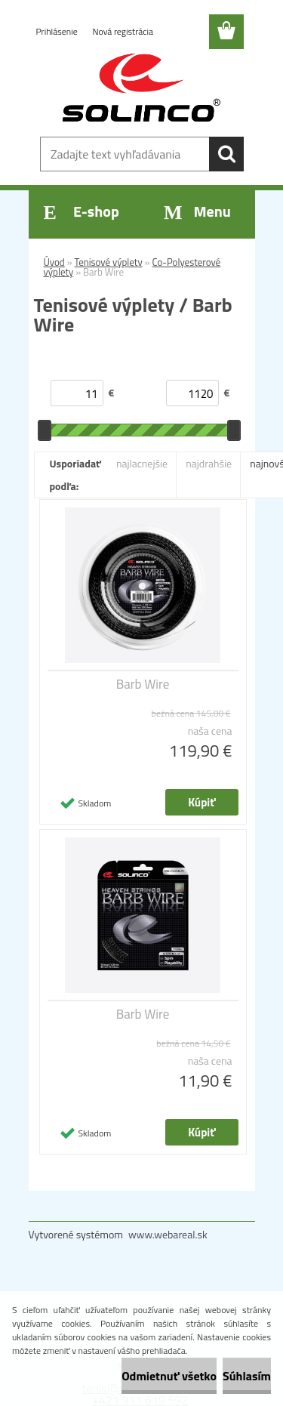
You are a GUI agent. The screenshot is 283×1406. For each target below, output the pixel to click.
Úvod (54, 262)
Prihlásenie (58, 31)
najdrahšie (209, 463)
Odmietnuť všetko (169, 1376)
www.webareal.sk (168, 1234)
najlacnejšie (142, 463)
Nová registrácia (122, 31)
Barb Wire (143, 684)
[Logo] (141, 88)
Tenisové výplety (109, 262)
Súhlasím (247, 1376)
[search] (226, 154)
